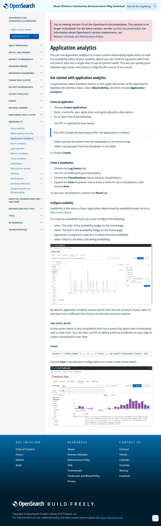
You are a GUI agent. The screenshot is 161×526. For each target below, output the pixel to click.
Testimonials (75, 470)
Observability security (22, 133)
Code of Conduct (25, 449)
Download (119, 6)
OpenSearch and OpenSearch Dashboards (22, 19)
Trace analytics (18, 158)
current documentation (127, 28)
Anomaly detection (20, 183)
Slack (19, 465)
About (57, 6)
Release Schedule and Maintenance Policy (78, 36)
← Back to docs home (20, 29)
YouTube (124, 465)
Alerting (15, 173)
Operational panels (21, 168)
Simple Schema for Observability (20, 190)
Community (80, 6)
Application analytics (22, 138)
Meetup (123, 470)
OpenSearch (19, 6)
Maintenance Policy (79, 459)
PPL (61, 123)
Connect (124, 449)
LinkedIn (124, 459)
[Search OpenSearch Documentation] (141, 6)
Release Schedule (78, 454)
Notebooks (16, 163)
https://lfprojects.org (111, 517)
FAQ (70, 465)
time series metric (61, 212)
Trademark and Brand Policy (84, 475)
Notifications (17, 178)
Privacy (72, 481)
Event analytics (18, 143)
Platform (66, 6)
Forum (19, 454)
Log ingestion (18, 148)
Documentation (97, 6)
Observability (18, 128)
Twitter (123, 454)
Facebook (124, 475)
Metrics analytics (19, 153)
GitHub (20, 459)
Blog (109, 6)
